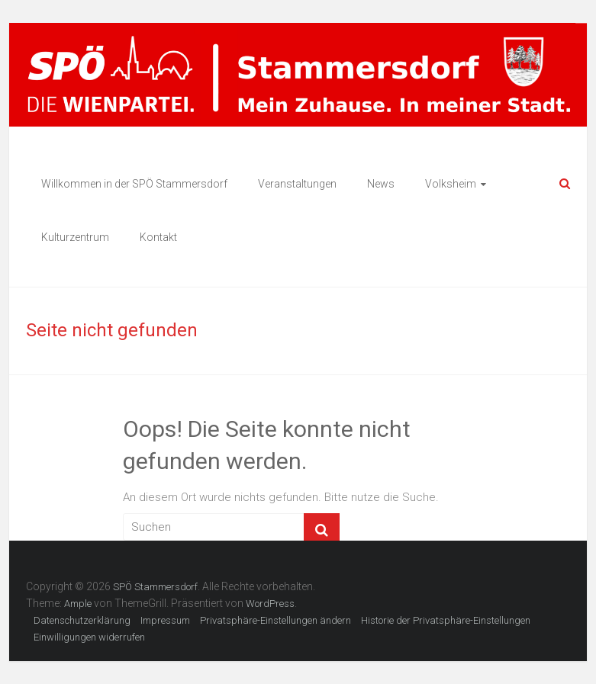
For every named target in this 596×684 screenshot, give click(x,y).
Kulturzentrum (75, 237)
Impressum (165, 620)
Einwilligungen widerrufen (89, 637)
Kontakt (158, 237)
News (381, 184)
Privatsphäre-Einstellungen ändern (275, 620)
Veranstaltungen (297, 184)
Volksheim (450, 184)
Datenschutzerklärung (82, 620)
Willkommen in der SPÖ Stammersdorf (134, 184)
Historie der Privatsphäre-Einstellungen (445, 620)
